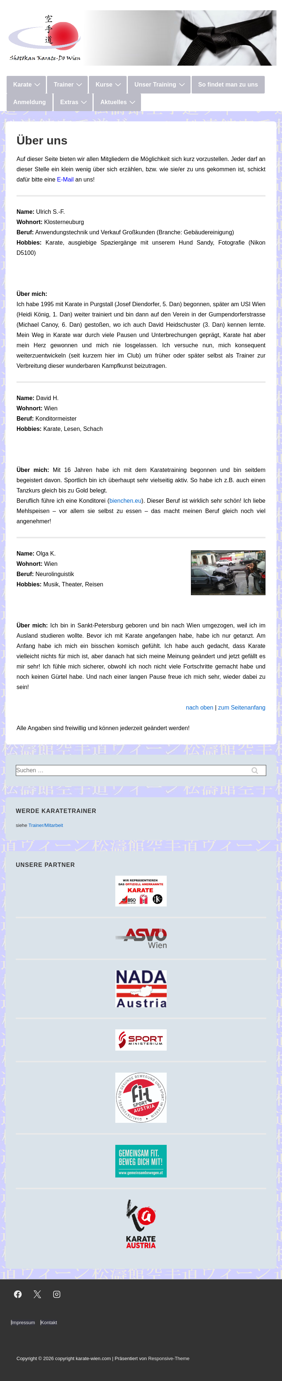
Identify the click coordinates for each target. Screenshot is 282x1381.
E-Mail (65, 179)
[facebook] (18, 1294)
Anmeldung (29, 102)
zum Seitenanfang (241, 707)
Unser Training (160, 84)
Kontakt (49, 1322)
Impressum (23, 1322)
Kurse (109, 84)
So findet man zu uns (228, 84)
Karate (27, 84)
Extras (74, 102)
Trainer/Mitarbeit (45, 825)
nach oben (199, 707)
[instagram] (57, 1294)
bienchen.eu (125, 501)
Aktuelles (118, 102)
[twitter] (37, 1294)
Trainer (69, 84)
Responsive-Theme (168, 1358)
